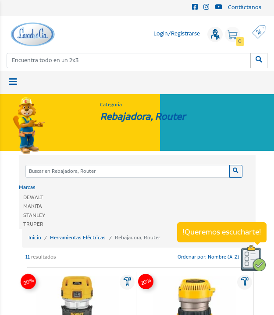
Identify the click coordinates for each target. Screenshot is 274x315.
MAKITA (32, 206)
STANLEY (34, 215)
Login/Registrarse (176, 34)
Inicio (34, 238)
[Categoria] (127, 171)
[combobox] (129, 60)
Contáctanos (244, 8)
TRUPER (33, 224)
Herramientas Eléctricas (78, 238)
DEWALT (33, 197)
